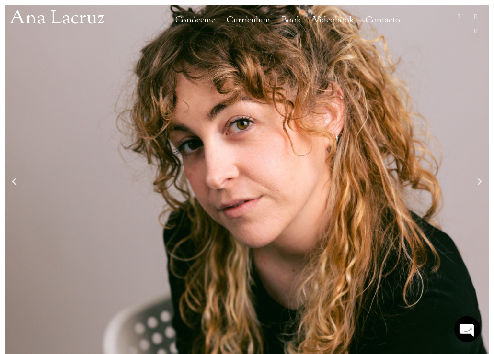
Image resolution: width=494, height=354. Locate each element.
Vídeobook (333, 20)
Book (291, 20)
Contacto (383, 20)
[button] (14, 182)
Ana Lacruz (57, 19)
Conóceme (195, 20)
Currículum (248, 20)
